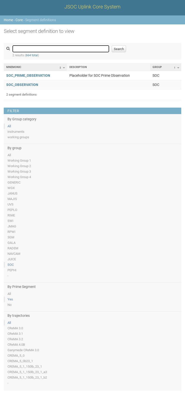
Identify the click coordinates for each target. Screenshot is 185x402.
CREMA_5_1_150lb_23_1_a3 (27, 372)
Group (157, 67)
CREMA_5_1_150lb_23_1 (24, 366)
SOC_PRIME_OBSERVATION (28, 75)
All (9, 126)
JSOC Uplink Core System (92, 7)
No (9, 305)
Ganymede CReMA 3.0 (23, 350)
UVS (10, 204)
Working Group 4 (19, 177)
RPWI (11, 232)
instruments (15, 132)
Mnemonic (13, 67)
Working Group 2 (19, 166)
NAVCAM (13, 254)
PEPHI (11, 270)
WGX (11, 188)
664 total (32, 55)
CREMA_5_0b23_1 (20, 361)
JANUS (12, 193)
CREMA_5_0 (15, 355)
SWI (10, 221)
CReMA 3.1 (15, 333)
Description (78, 67)
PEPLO (12, 210)
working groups (18, 137)
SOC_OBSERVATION (22, 85)
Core (19, 20)
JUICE (11, 259)
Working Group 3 (19, 171)
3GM (10, 237)
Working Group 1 (19, 160)
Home (8, 20)
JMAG (11, 226)
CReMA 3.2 (15, 339)
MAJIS (12, 199)
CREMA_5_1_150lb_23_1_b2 (27, 377)
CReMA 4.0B (16, 344)
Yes (10, 299)
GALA (11, 243)
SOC (10, 265)
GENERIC (13, 182)
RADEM (12, 248)
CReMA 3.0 (15, 328)
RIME (11, 215)
